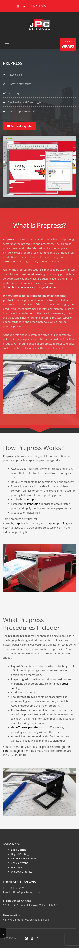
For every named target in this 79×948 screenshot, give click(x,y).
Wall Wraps (18, 867)
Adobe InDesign (27, 287)
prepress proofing (57, 523)
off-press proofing (27, 727)
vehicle (68, 45)
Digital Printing (20, 854)
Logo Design (18, 849)
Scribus (12, 287)
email (38, 751)
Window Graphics (21, 871)
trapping (32, 499)
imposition (33, 504)
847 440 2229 (38, 5)
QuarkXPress (49, 287)
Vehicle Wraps (19, 863)
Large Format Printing (24, 858)
